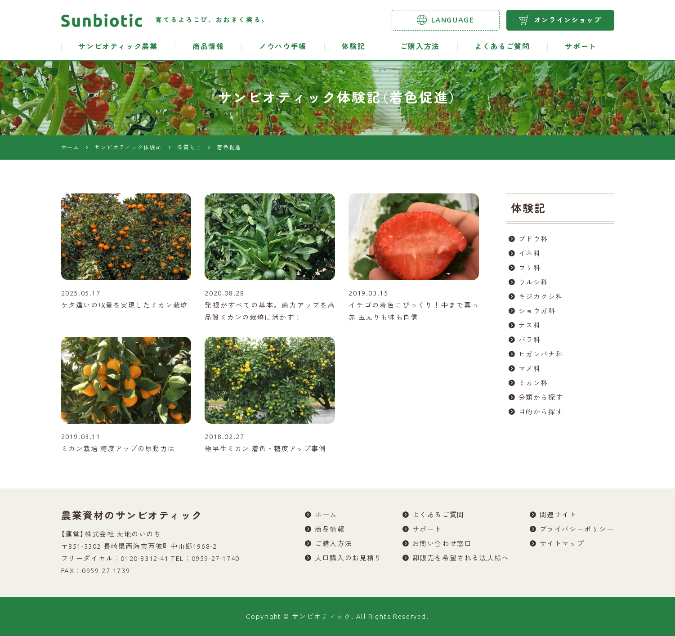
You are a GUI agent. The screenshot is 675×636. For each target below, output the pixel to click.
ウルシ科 (533, 282)
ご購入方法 (420, 47)
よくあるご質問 (502, 47)
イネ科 (530, 253)
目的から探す (541, 412)
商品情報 (208, 47)
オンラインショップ (560, 20)
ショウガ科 (537, 311)
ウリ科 (530, 268)
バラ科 (530, 340)
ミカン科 (533, 383)
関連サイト (558, 515)
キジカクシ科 (541, 296)
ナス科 (530, 325)
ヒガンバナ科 (541, 354)
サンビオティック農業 (117, 47)
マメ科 (530, 368)
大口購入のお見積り (348, 558)
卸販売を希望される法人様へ (461, 558)
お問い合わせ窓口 (442, 543)
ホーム (326, 515)
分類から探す (541, 397)
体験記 (353, 47)
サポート (580, 47)
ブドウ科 (533, 239)
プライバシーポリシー (577, 529)
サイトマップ (562, 543)
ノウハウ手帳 (283, 47)
